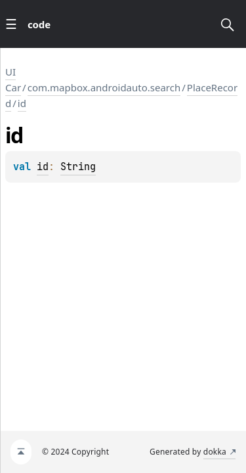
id (22, 103)
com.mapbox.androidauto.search (104, 87)
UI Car (13, 79)
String (78, 166)
